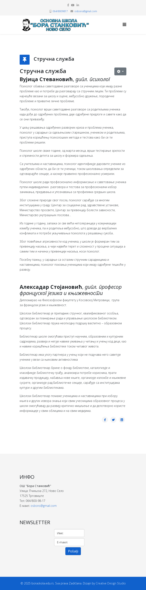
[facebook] (68, 5)
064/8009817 (60, 11)
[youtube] (72, 5)
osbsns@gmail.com (44, 506)
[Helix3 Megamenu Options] (124, 24)
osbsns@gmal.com (85, 11)
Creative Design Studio (111, 583)
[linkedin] (78, 5)
